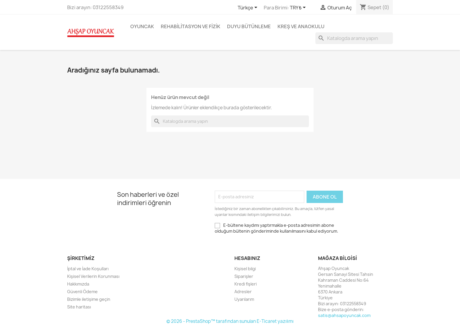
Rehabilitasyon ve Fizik (190, 26)
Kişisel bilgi (245, 268)
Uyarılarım (244, 299)
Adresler (243, 291)
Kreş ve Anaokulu (301, 26)
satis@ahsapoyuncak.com (344, 315)
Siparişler (243, 276)
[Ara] (354, 38)
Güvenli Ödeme (82, 291)
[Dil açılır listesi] (248, 7)
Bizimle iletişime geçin (88, 299)
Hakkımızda (78, 284)
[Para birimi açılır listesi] (299, 7)
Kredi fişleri (245, 284)
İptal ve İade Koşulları (88, 268)
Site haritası (79, 307)
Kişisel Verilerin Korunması (93, 276)
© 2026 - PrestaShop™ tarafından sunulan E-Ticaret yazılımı (230, 321)
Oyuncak (142, 26)
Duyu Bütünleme (249, 26)
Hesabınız (247, 258)
